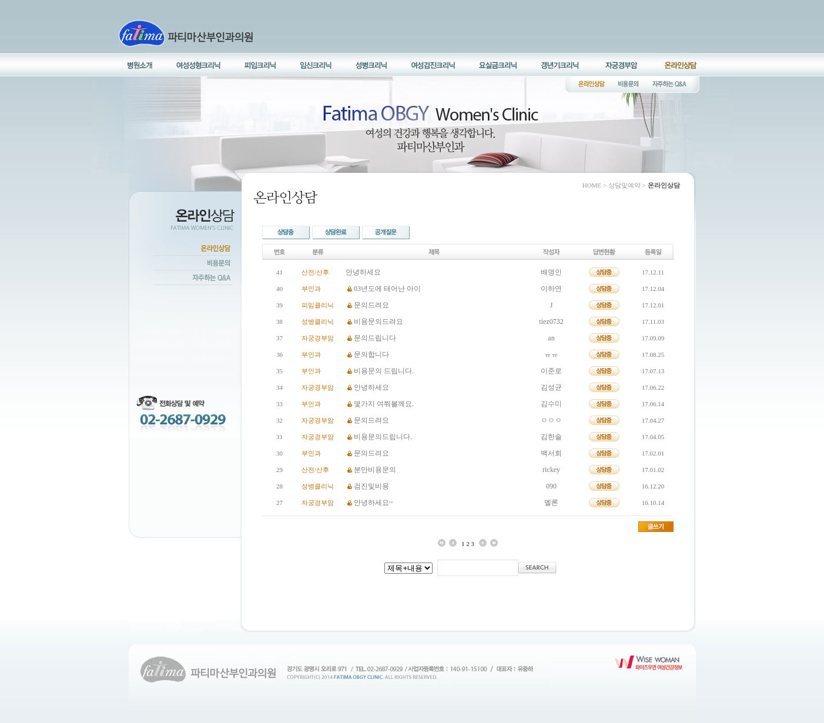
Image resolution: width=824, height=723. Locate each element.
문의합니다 (371, 354)
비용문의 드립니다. (384, 371)
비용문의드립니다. (383, 437)
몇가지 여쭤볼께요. (384, 404)
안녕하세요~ (373, 502)
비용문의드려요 (378, 321)
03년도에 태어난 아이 (387, 288)
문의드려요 (371, 305)
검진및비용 (371, 486)
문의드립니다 (375, 338)
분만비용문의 (375, 470)
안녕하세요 (363, 272)
